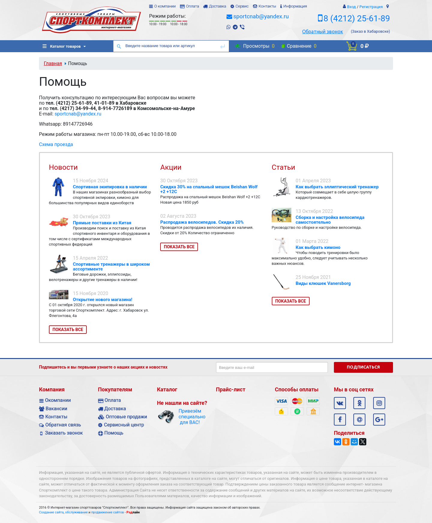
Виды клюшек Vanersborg (323, 283)
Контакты (267, 6)
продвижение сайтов (107, 512)
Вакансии (56, 408)
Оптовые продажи (126, 417)
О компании (165, 6)
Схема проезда (56, 144)
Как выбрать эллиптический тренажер (337, 187)
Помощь (113, 433)
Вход (351, 6)
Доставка (217, 6)
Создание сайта (51, 512)
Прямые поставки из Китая (102, 223)
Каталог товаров (62, 46)
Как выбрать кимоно (318, 247)
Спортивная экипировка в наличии (110, 187)
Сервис (242, 6)
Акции (171, 167)
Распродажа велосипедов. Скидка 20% (202, 222)
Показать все (67, 329)
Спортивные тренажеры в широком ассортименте (111, 267)
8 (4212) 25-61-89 (356, 18)
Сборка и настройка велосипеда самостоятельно (330, 220)
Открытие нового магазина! (102, 299)
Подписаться (363, 367)
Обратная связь (63, 425)
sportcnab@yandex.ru (261, 16)
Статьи (283, 167)
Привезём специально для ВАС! (189, 416)
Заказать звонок (64, 433)
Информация (295, 6)
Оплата (192, 6)
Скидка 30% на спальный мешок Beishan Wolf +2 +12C (208, 189)
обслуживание (76, 512)
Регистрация (371, 6)
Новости (63, 167)
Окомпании (58, 400)
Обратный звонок (322, 31)
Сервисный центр (124, 425)
